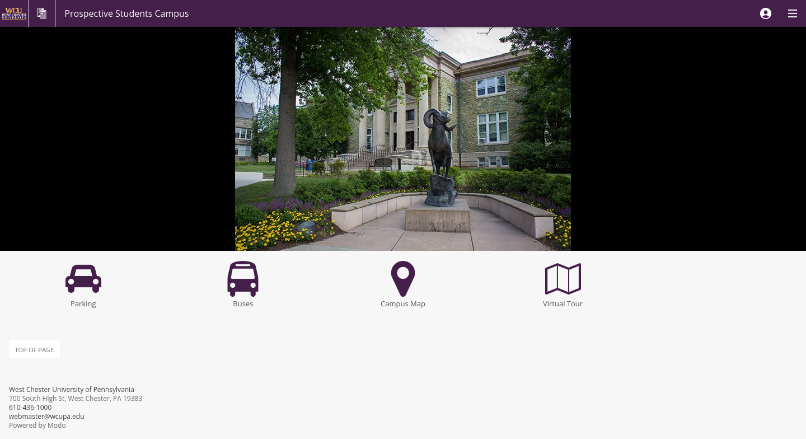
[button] (765, 13)
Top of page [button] (34, 349)
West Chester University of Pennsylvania (71, 389)
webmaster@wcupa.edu (47, 416)
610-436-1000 (30, 407)
